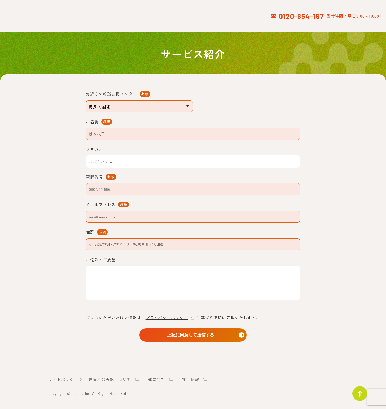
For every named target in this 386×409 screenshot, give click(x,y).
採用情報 (190, 380)
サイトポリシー (63, 380)
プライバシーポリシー (167, 317)
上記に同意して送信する (193, 334)
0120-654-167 (301, 16)
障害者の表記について (109, 380)
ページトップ (357, 391)
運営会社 (156, 380)
